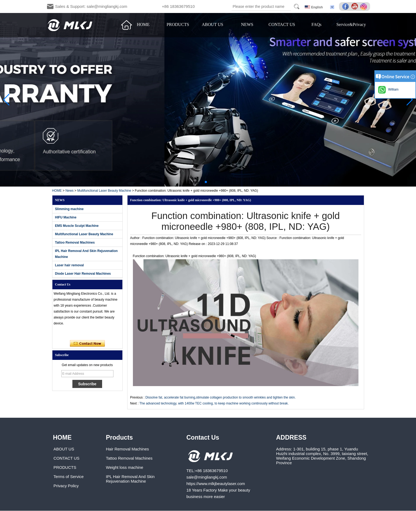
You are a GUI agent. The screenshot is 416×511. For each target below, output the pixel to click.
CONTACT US (282, 24)
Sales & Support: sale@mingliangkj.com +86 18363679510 (125, 6)
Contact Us (202, 437)
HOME (143, 24)
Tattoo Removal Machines (75, 242)
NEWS (247, 24)
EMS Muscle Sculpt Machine (77, 226)
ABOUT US (212, 24)
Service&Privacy (351, 24)
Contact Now (87, 343)
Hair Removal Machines (127, 449)
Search (296, 6)
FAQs (316, 24)
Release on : (198, 244)
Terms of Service (68, 476)
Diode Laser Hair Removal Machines (83, 274)
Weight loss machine (124, 467)
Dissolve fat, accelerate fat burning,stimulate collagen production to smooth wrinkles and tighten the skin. (220, 397)
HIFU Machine (65, 217)
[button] (201, 182)
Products (119, 437)
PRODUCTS (178, 24)
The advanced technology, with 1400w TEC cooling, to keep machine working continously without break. (214, 403)
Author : (136, 238)
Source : (272, 238)
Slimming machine (69, 209)
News (69, 191)
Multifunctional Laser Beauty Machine (104, 191)
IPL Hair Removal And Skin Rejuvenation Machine (130, 478)
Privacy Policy (66, 485)
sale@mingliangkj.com (206, 477)
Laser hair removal (69, 265)
